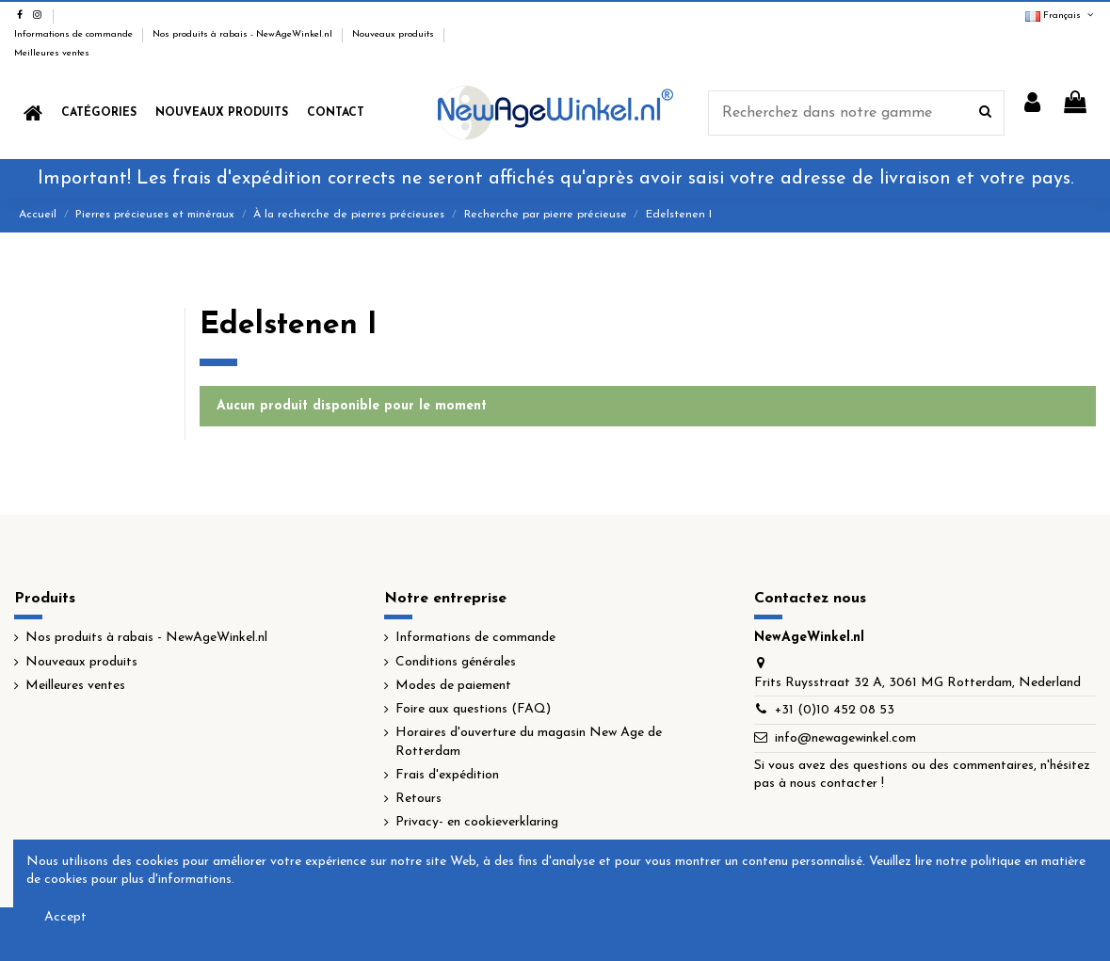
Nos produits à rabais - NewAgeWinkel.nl (244, 34)
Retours (418, 799)
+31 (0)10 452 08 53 (834, 710)
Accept (65, 917)
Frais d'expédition (447, 775)
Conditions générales (455, 662)
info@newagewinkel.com (845, 738)
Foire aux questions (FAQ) (473, 709)
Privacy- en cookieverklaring (476, 822)
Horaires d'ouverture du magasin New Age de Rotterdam (528, 742)
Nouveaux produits (394, 34)
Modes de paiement (453, 686)
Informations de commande (75, 34)
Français (1060, 15)
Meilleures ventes (51, 53)
